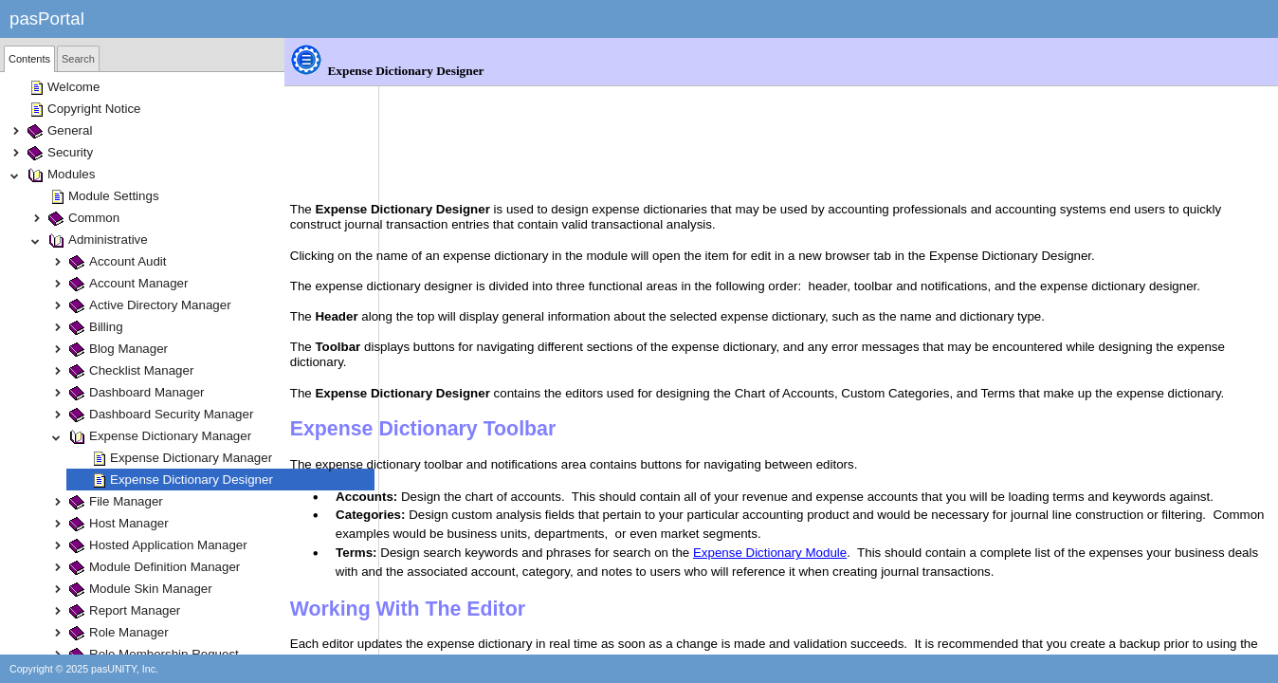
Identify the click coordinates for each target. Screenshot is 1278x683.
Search (78, 59)
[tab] (29, 59)
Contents (29, 59)
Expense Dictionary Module (864, 509)
